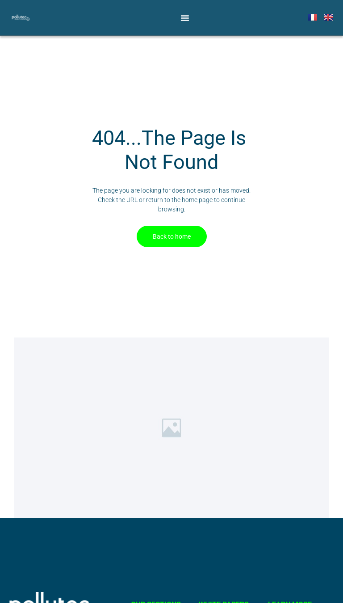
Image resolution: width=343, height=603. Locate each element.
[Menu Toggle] (184, 17)
